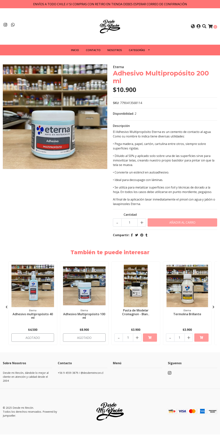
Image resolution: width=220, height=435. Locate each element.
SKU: (116, 104)
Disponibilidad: (123, 114)
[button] (193, 27)
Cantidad (130, 215)
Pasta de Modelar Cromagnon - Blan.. (135, 313)
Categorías (137, 51)
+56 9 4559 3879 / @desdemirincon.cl (80, 373)
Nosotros (114, 51)
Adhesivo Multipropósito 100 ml (84, 316)
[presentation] (6, 307)
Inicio (75, 51)
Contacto (93, 51)
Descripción (121, 126)
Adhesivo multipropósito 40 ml (33, 316)
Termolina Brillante (187, 315)
